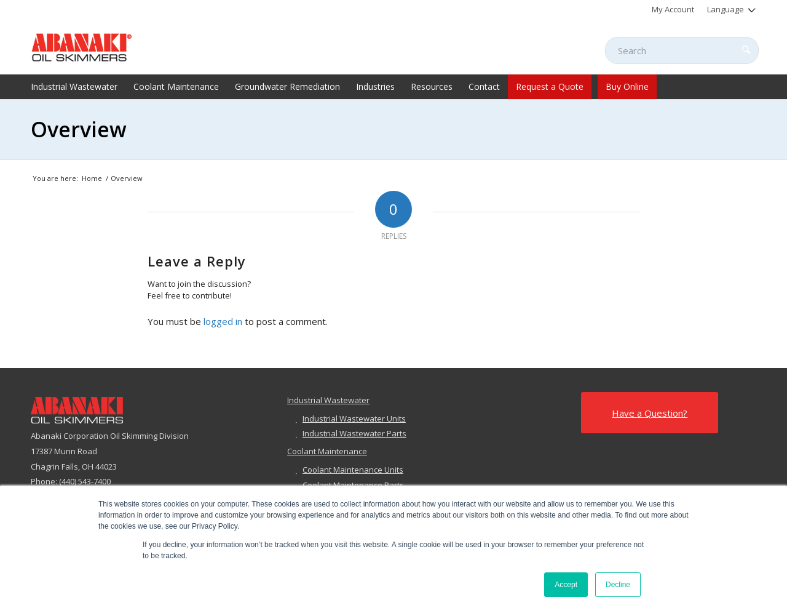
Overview (79, 129)
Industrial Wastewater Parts (354, 433)
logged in (223, 321)
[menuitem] (673, 9)
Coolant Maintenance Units (353, 469)
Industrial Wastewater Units (354, 418)
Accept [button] (566, 584)
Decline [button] (618, 584)
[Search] (682, 50)
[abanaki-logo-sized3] (82, 46)
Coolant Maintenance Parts (353, 485)
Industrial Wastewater (328, 400)
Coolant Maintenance (327, 451)
